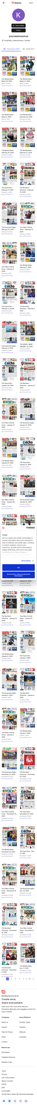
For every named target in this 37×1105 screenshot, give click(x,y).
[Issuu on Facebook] (4, 1101)
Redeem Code (7, 1062)
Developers (6, 1052)
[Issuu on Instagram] (20, 1101)
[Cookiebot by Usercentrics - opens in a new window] (26, 528)
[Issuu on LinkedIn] (9, 1101)
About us (5, 1022)
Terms (4, 1071)
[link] (31, 3)
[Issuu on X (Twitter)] (15, 1101)
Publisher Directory (8, 1057)
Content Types (24, 1022)
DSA (3, 1088)
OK (18, 567)
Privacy (4, 1074)
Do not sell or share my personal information (18, 575)
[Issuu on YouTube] (26, 1101)
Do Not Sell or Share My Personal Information (18, 1094)
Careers (4, 1027)
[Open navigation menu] (4, 3)
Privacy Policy (22, 554)
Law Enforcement (8, 1078)
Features (22, 1027)
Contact (4, 1042)
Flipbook (22, 1032)
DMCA (4, 1084)
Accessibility (6, 1091)
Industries (22, 1037)
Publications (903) (11, 49)
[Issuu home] (16, 3)
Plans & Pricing (7, 1032)
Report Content (7, 1081)
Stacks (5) (28, 49)
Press (4, 1037)
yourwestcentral (8, 85)
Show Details (26, 561)
